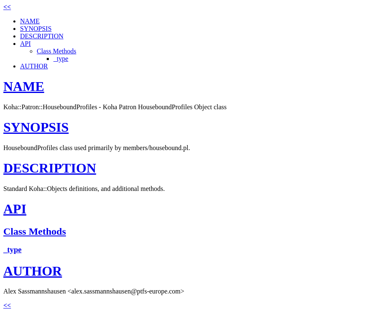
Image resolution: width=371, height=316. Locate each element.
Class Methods (56, 51)
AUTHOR (34, 66)
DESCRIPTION (41, 36)
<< (7, 6)
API (25, 43)
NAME (30, 21)
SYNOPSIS (36, 28)
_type (60, 58)
